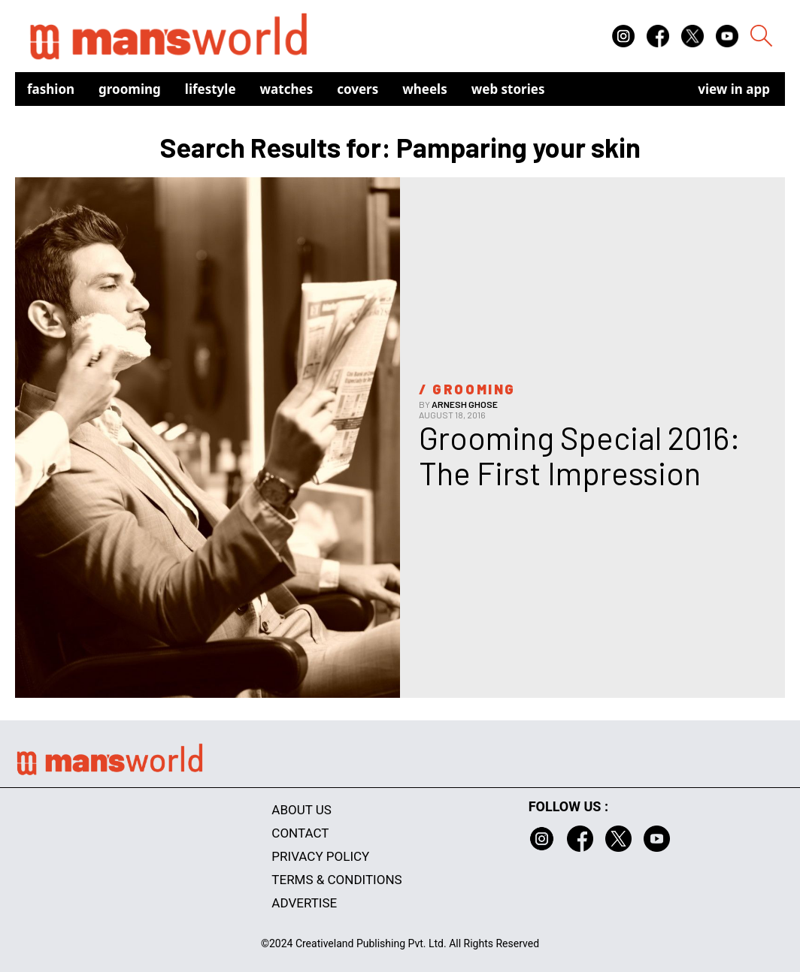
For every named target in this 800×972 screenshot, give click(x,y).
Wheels (424, 89)
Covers (357, 89)
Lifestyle (210, 89)
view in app (734, 89)
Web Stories (508, 89)
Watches (287, 89)
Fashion (50, 89)
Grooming (129, 89)
